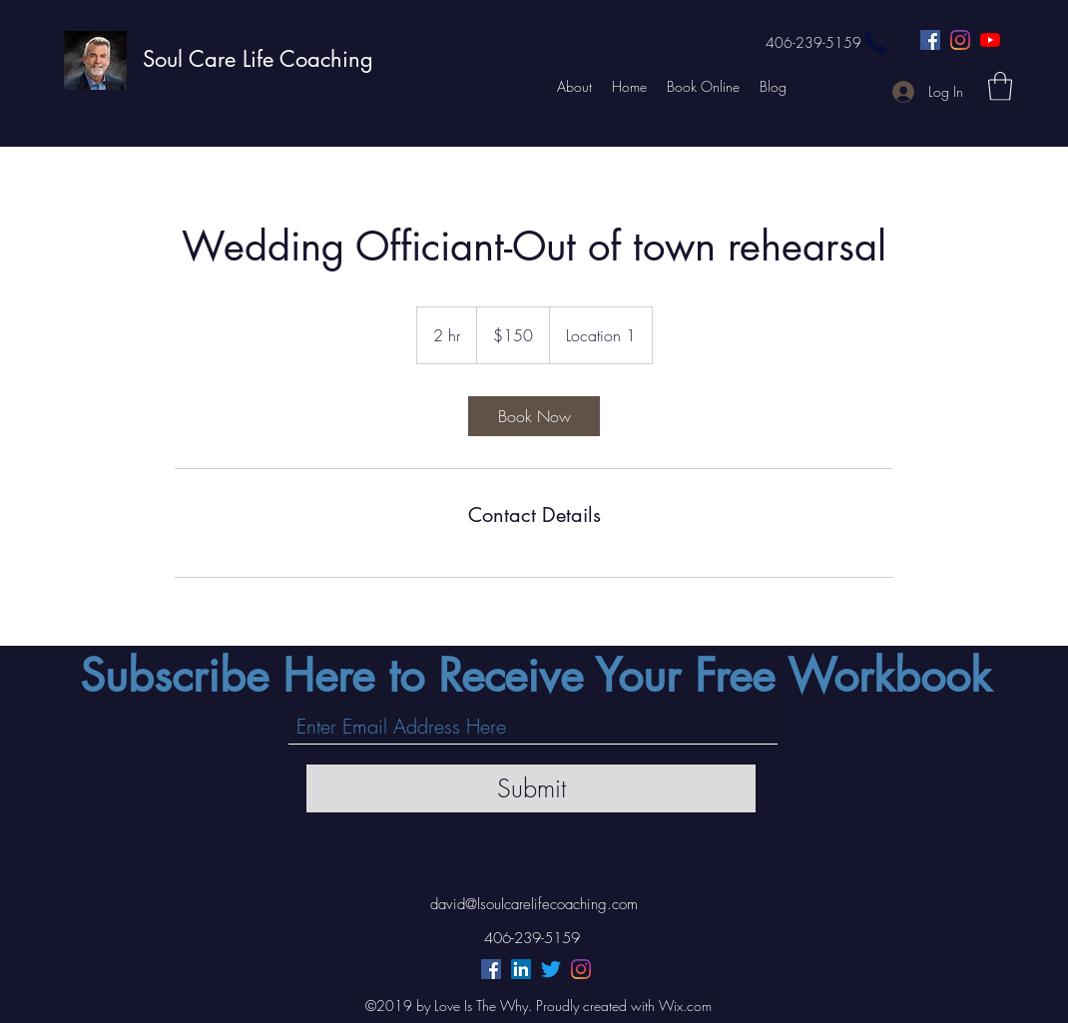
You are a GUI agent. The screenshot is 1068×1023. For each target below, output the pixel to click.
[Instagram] (960, 40)
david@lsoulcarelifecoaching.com (534, 904)
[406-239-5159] (827, 43)
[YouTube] (990, 40)
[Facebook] (930, 40)
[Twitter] (551, 969)
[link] (534, 416)
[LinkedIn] (521, 969)
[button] (1000, 86)
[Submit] (531, 788)
